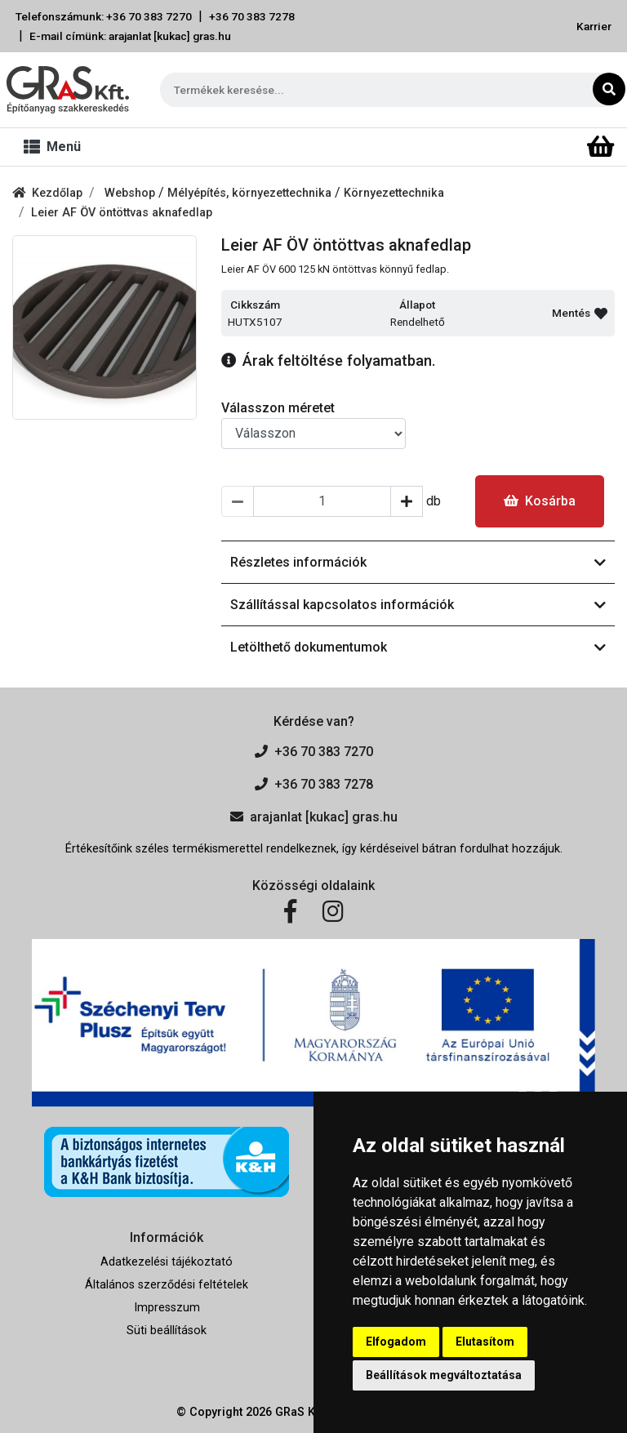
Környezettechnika (394, 193)
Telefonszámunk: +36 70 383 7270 (104, 16)
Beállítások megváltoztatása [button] (444, 1375)
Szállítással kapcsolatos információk (418, 604)
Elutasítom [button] (485, 1341)
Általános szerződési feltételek (166, 1285)
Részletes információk (418, 562)
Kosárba (540, 501)
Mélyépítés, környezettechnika (251, 193)
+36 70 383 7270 (314, 751)
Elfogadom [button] (396, 1341)
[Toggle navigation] (55, 147)
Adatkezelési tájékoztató (166, 1262)
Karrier (593, 26)
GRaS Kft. (300, 1412)
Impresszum (167, 1308)
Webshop (131, 193)
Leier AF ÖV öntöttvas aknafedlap (121, 213)
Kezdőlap (47, 193)
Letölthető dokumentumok (418, 647)
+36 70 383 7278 (252, 16)
